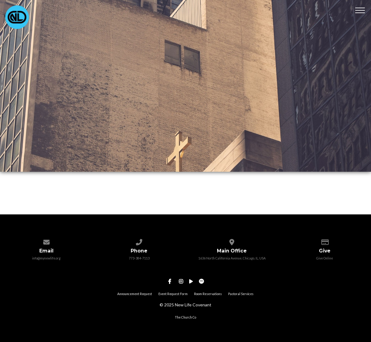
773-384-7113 (139, 258)
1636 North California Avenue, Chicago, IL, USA (232, 258)
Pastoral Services (240, 294)
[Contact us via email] (46, 241)
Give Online (324, 258)
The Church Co (185, 317)
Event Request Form (173, 294)
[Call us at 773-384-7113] (139, 241)
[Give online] (324, 241)
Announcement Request (134, 294)
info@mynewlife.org (46, 258)
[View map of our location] (232, 241)
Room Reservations (208, 294)
